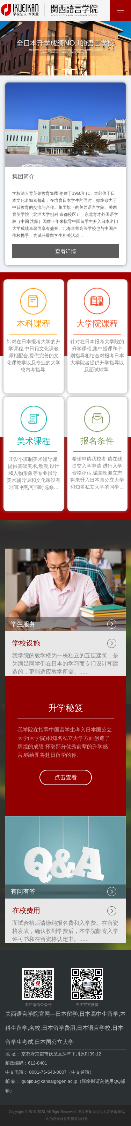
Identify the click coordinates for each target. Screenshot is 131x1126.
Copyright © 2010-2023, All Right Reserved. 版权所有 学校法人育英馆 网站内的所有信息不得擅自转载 (67, 1115)
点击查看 (65, 777)
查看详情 (65, 251)
